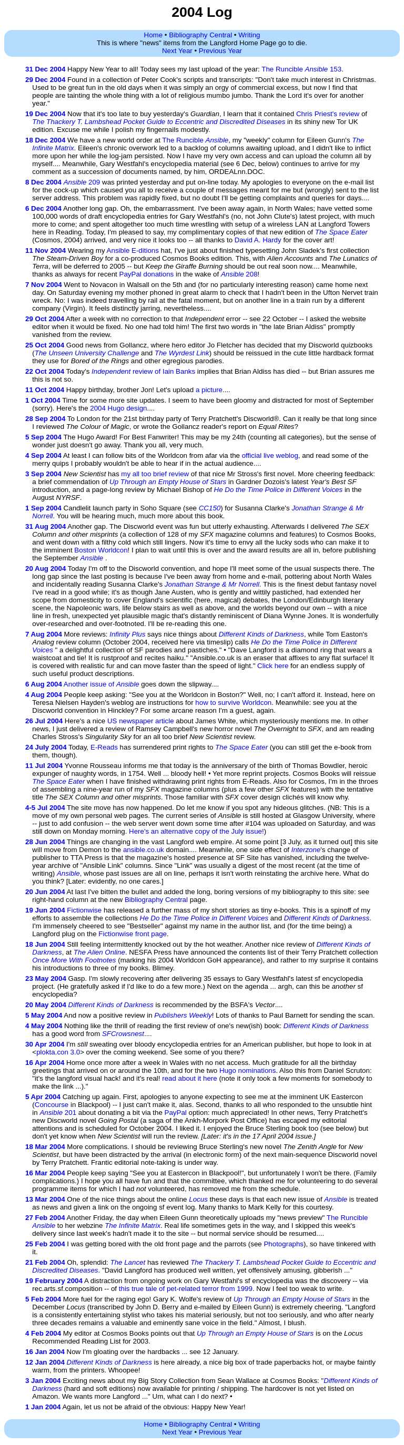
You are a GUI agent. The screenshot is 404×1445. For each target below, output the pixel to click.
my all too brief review (155, 474)
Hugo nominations (247, 1070)
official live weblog (270, 455)
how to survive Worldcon (233, 702)
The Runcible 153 (301, 69)
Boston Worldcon (100, 550)
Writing (249, 35)
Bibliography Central (200, 35)
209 (82, 182)
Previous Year (220, 51)
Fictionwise (84, 910)
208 (239, 274)
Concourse (51, 1105)
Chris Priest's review (327, 114)
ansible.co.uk (143, 850)
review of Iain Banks (143, 371)
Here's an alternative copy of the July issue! (196, 831)
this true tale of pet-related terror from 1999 (185, 1289)
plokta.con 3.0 (58, 1052)
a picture (209, 390)
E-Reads (104, 747)
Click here (272, 666)
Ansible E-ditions (133, 250)
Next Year (177, 51)
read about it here (189, 1078)
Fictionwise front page (132, 934)
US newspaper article (140, 721)
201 (57, 1112)
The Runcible (195, 140)
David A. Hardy (258, 240)
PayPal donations (146, 274)
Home (153, 35)
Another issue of (101, 684)
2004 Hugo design (118, 408)
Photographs (284, 1244)
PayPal (176, 1112)
